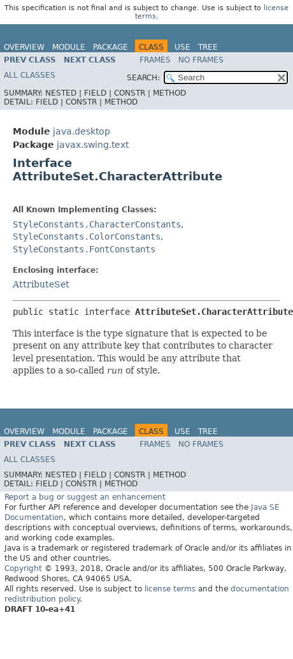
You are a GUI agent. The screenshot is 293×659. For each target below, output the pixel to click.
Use (182, 47)
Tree (208, 47)
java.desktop (81, 131)
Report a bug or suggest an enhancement (85, 497)
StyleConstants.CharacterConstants (97, 224)
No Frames (201, 59)
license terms (170, 588)
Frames (155, 59)
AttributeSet (41, 284)
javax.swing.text (93, 145)
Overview (24, 47)
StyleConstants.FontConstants (84, 249)
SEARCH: (143, 77)
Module (68, 47)
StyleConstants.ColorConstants (87, 236)
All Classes (29, 75)
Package (110, 47)
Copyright (23, 568)
